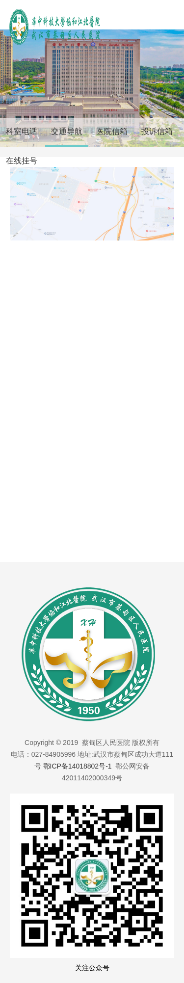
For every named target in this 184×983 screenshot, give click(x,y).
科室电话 (21, 131)
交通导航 (66, 131)
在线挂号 (21, 161)
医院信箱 (112, 131)
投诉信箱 (157, 131)
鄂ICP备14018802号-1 (77, 766)
